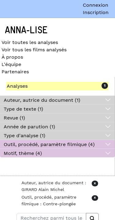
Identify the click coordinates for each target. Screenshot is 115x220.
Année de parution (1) (29, 127)
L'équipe (11, 64)
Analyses (17, 86)
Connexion (95, 5)
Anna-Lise (26, 30)
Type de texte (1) (23, 109)
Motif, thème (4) (23, 153)
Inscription (96, 12)
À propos (12, 57)
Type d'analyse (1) (24, 135)
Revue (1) (14, 118)
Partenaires (15, 72)
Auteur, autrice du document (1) (42, 100)
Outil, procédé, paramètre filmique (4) (49, 144)
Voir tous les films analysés (34, 50)
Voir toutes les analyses (30, 42)
